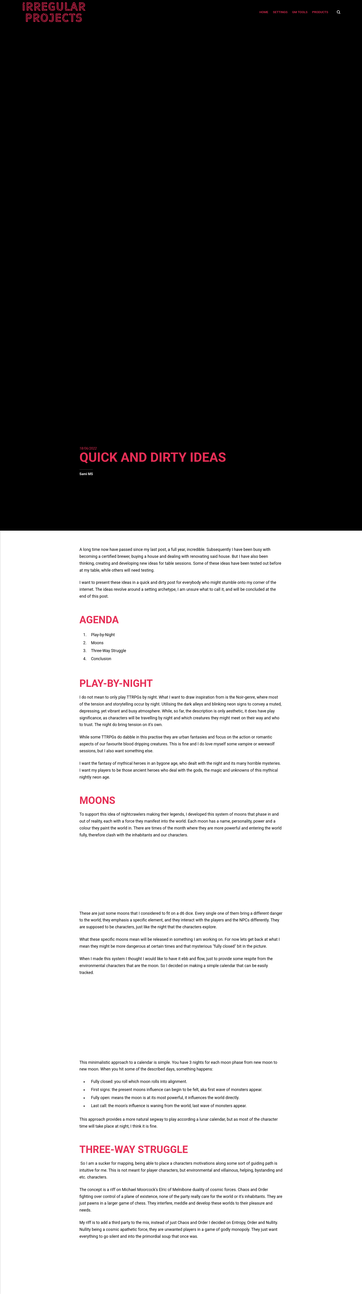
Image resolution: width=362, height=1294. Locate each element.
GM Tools (300, 12)
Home (263, 12)
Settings (280, 12)
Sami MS (86, 474)
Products (320, 12)
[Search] (337, 12)
